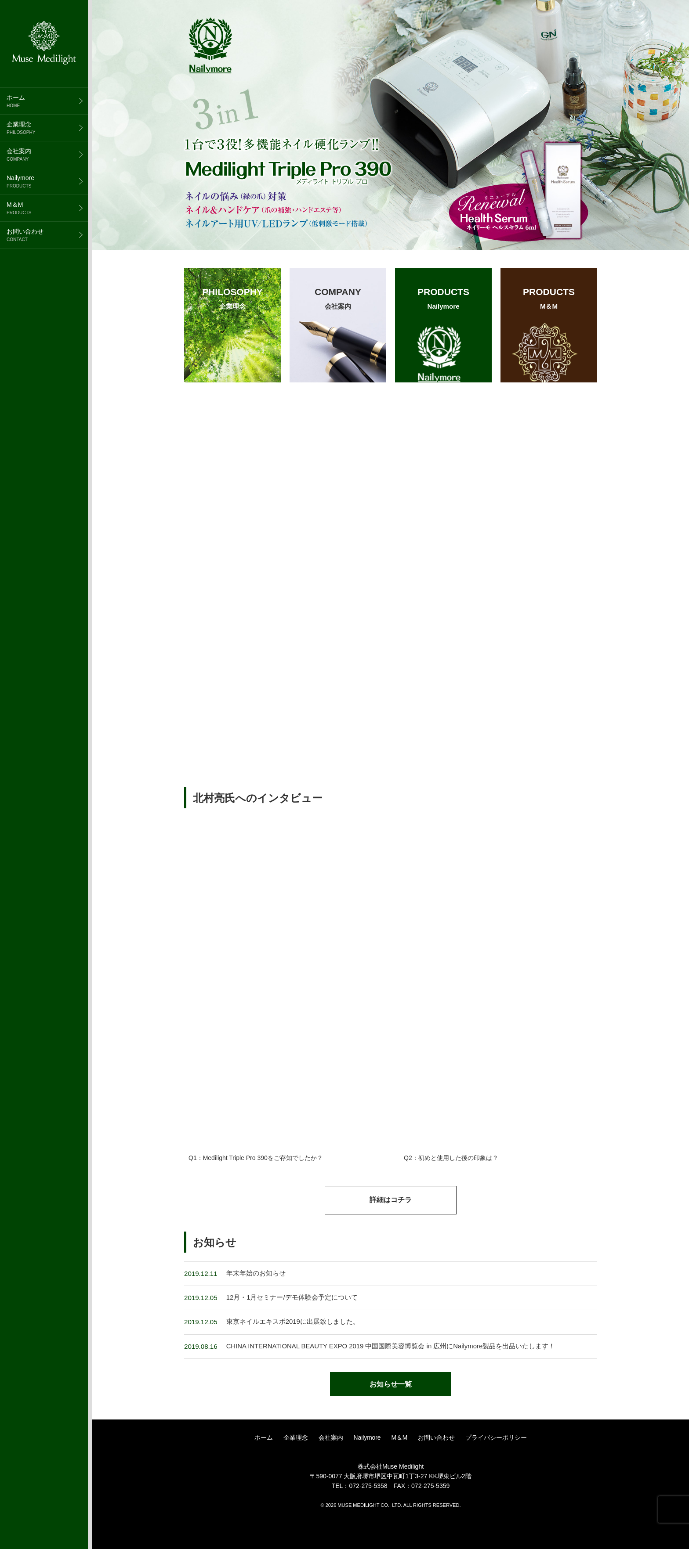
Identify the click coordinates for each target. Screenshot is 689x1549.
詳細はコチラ (391, 1217)
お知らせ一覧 (390, 1402)
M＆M (47, 208)
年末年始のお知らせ (256, 1290)
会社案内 (47, 155)
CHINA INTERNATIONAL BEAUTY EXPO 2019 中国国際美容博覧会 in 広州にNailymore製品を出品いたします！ (392, 1363)
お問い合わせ (47, 235)
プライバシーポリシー (496, 1459)
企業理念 (47, 128)
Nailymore (47, 181)
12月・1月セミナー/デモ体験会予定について (292, 1315)
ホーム (47, 101)
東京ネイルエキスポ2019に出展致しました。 (293, 1339)
